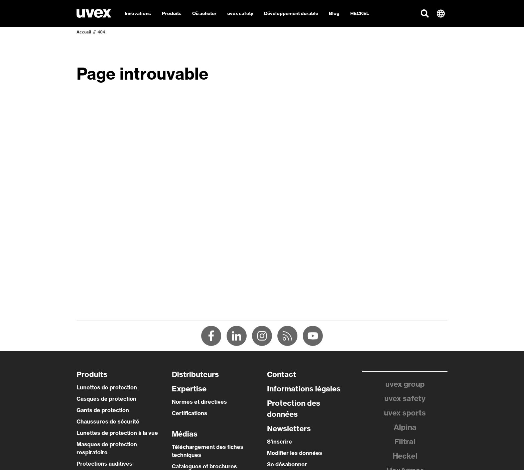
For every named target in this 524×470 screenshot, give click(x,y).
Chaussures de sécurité (108, 421)
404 (101, 31)
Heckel (405, 456)
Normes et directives (199, 401)
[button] (424, 13)
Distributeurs (195, 374)
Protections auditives (104, 463)
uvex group (405, 384)
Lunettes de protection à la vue (117, 433)
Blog (334, 13)
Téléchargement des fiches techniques (207, 451)
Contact (281, 374)
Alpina (405, 427)
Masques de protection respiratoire (107, 448)
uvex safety (404, 398)
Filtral (404, 441)
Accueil (84, 31)
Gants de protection (103, 410)
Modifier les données (294, 453)
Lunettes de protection (107, 387)
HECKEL (359, 13)
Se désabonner (287, 464)
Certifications (189, 413)
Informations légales (304, 388)
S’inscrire (279, 441)
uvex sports (405, 412)
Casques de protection (106, 398)
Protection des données (293, 408)
